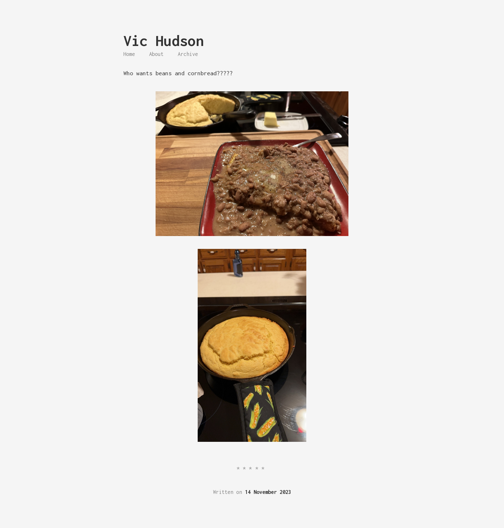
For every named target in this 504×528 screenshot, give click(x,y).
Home (129, 54)
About (156, 54)
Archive (188, 54)
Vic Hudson (163, 40)
